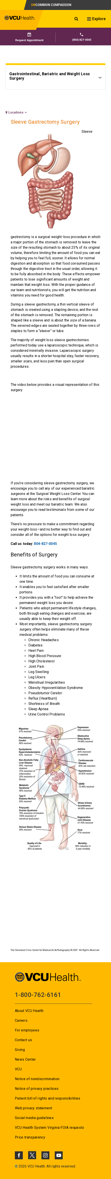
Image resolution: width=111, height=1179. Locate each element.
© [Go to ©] (16, 1166)
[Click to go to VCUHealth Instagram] (45, 1155)
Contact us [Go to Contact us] (23, 1040)
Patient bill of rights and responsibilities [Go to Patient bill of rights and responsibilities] (47, 1098)
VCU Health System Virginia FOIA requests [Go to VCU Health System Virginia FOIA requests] (49, 1127)
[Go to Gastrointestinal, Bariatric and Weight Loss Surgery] (55, 78)
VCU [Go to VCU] (18, 1069)
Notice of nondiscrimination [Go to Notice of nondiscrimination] (37, 1079)
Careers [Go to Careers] (21, 1020)
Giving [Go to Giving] (20, 1050)
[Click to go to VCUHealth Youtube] (59, 1155)
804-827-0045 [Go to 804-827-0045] (45, 544)
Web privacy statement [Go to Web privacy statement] (33, 1108)
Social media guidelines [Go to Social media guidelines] (34, 1118)
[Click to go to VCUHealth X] (32, 1155)
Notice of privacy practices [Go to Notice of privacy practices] (36, 1089)
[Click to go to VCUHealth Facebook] (19, 1155)
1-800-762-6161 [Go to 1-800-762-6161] (38, 994)
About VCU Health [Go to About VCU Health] (29, 1011)
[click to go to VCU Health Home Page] (19, 20)
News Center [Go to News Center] (25, 1059)
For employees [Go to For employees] (27, 1030)
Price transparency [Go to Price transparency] (30, 1137)
